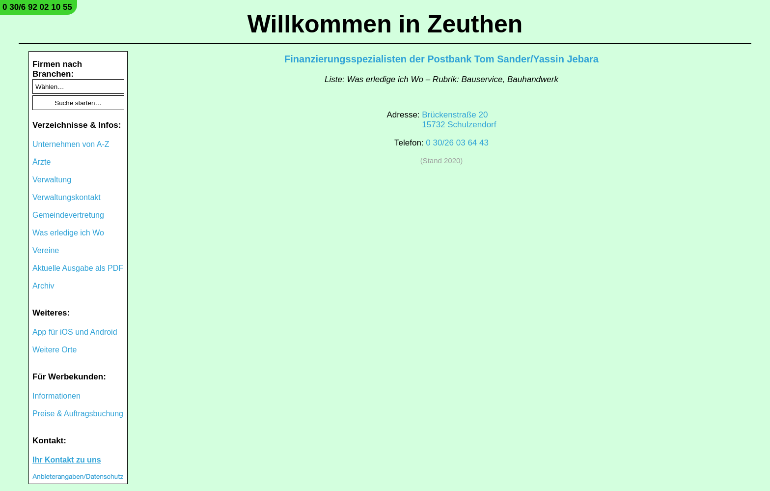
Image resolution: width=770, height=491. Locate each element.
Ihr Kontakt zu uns (66, 460)
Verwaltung (51, 179)
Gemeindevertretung (68, 215)
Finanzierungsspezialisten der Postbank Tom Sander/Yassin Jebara (441, 59)
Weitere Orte (54, 350)
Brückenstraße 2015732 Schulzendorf (459, 119)
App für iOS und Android (74, 332)
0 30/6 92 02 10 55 (37, 7)
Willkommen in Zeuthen (385, 24)
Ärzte (41, 162)
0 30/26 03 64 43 (457, 142)
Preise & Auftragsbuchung (77, 413)
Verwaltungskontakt (66, 197)
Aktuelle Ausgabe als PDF (77, 268)
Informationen (56, 396)
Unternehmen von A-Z (71, 144)
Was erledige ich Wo (68, 233)
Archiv (43, 286)
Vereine (45, 250)
